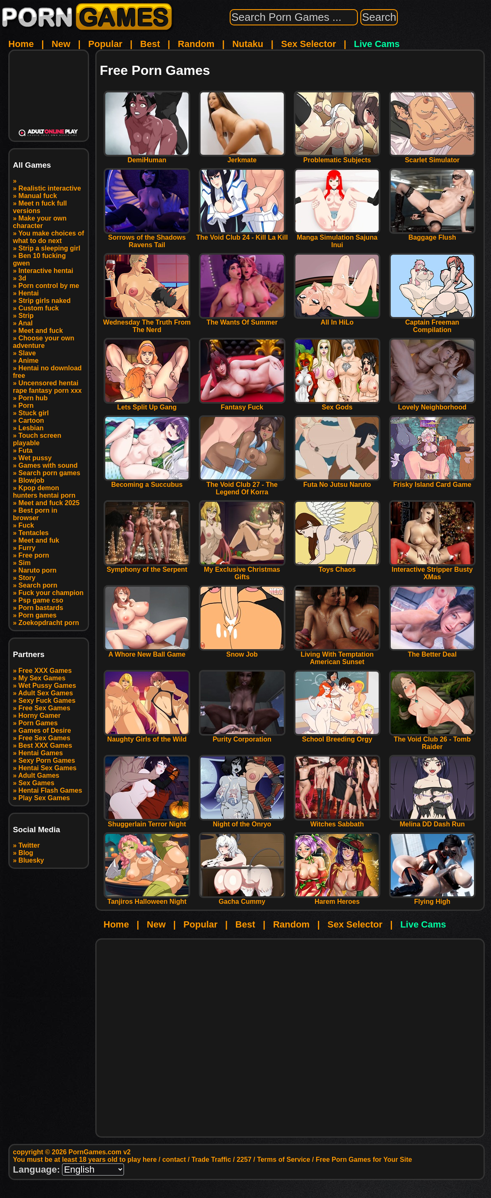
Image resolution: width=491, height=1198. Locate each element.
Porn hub (32, 398)
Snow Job (242, 651)
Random (196, 44)
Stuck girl (33, 413)
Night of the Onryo (242, 821)
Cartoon (31, 420)
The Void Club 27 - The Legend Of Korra (242, 485)
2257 (244, 1159)
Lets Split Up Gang (147, 404)
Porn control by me (48, 285)
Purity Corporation (242, 736)
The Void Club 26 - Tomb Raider (432, 740)
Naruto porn (37, 570)
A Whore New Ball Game (147, 651)
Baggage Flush (432, 234)
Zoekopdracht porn (48, 622)
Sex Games (36, 782)
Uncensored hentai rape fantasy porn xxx (47, 386)
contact (174, 1159)
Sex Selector (308, 44)
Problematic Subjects (337, 157)
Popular (105, 44)
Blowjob (31, 480)
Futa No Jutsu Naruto (337, 481)
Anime (28, 360)
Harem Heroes (337, 898)
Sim (24, 562)
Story (26, 577)
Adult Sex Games (45, 693)
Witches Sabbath (337, 821)
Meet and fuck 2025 (48, 502)
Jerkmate (242, 157)
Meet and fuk (38, 540)
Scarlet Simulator (432, 157)
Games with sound (47, 465)
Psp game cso (40, 600)
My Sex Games (41, 678)
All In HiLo (337, 319)
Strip (25, 315)
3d (22, 278)
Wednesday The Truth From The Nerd (147, 323)
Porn (25, 405)
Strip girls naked (44, 300)
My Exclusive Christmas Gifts (242, 570)
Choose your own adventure (43, 342)
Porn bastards (40, 607)
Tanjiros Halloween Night (147, 898)
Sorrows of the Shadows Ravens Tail (147, 238)
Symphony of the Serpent (147, 566)
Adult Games (39, 775)
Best (150, 44)
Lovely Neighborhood (432, 404)
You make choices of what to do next (48, 237)
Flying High (432, 898)
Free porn (33, 555)
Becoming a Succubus (147, 481)
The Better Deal (432, 651)
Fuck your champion (50, 592)
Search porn (37, 585)
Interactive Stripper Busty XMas (432, 570)
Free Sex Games (44, 708)
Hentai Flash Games (50, 790)
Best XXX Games (45, 745)
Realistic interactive (49, 188)
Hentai (28, 293)
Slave (27, 353)
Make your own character (40, 222)
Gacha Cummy (242, 898)
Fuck (26, 525)
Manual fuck (37, 195)
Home (21, 44)
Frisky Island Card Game (432, 481)
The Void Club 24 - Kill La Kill (242, 234)
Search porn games (49, 472)
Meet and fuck (40, 330)
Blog (25, 852)
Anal (25, 323)
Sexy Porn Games (46, 760)
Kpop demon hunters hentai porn (44, 491)
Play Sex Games (44, 797)
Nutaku (247, 44)
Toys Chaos (337, 566)
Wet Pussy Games (47, 685)
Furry (26, 547)
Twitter (29, 845)
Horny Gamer (39, 715)
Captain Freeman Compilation (432, 323)
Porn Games (37, 723)
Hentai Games (40, 753)
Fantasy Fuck (242, 404)
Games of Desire (44, 730)
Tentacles (33, 532)
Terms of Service (283, 1159)
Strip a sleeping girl (49, 248)
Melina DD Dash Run (432, 821)
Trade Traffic (211, 1159)
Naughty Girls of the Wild (147, 736)
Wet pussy (35, 457)
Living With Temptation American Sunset (337, 655)
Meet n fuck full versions (40, 207)
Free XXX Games (45, 670)
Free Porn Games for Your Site (364, 1159)
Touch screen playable (37, 439)
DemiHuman (147, 157)
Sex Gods (337, 404)
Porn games (37, 615)
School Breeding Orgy (337, 736)
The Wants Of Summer (242, 319)
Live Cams (377, 44)
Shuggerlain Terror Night (147, 821)
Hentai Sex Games (47, 767)
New (61, 44)
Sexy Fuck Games (46, 700)
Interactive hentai (45, 270)
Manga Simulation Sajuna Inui (337, 238)
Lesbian (30, 428)
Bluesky (31, 860)
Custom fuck (38, 308)
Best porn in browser (35, 514)
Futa (25, 450)
